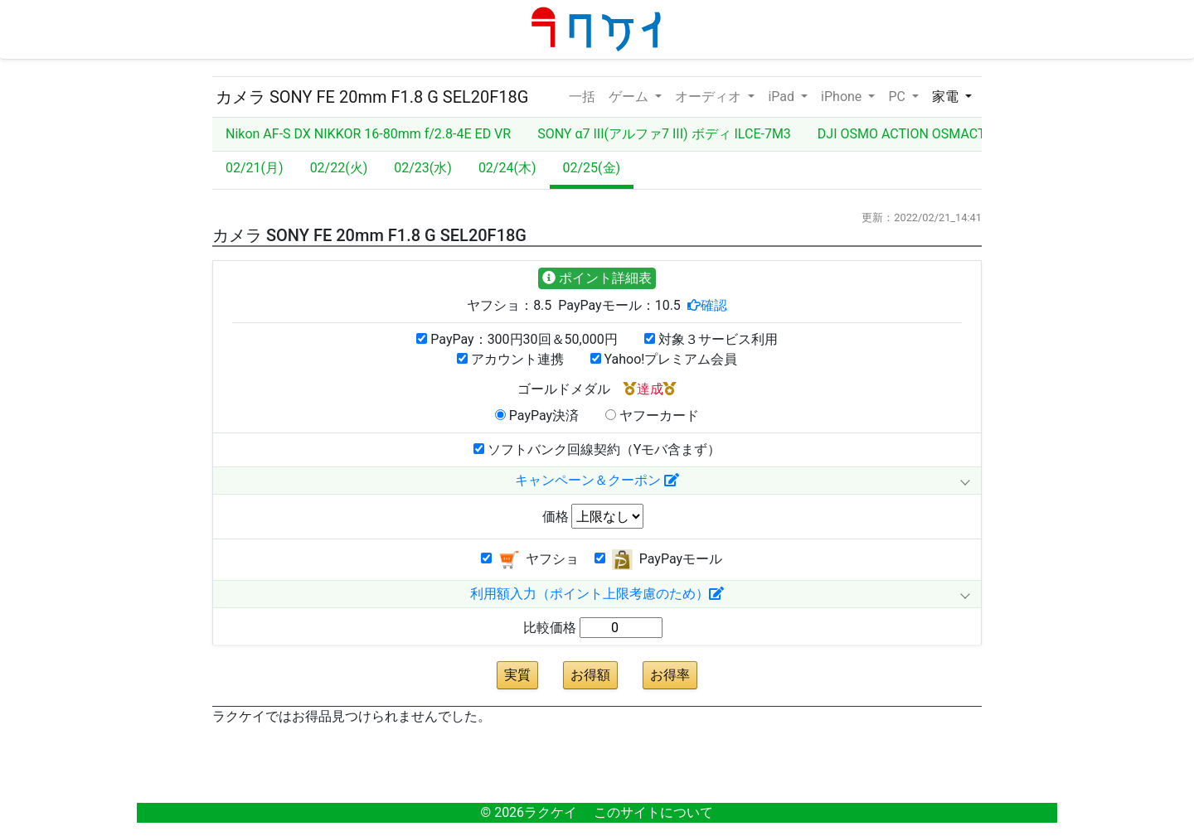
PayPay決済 (537, 415)
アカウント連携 (510, 359)
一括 (582, 95)
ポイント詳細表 (597, 278)
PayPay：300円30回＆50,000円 (516, 339)
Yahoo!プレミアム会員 (664, 359)
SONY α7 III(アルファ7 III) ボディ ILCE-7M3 (664, 134)
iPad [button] (783, 96)
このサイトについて (653, 812)
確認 (714, 305)
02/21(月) (255, 168)
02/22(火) (339, 168)
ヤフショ (530, 559)
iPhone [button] (843, 96)
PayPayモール (658, 559)
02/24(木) (507, 168)
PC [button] (898, 96)
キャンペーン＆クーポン (597, 480)
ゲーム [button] (630, 96)
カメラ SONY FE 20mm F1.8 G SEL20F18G (372, 97)
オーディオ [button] (710, 96)
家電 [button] (947, 96)
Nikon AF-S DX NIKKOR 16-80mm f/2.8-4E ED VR (368, 134)
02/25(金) (592, 168)
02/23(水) (423, 168)
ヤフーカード (652, 415)
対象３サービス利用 (711, 339)
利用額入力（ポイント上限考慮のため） (597, 594)
